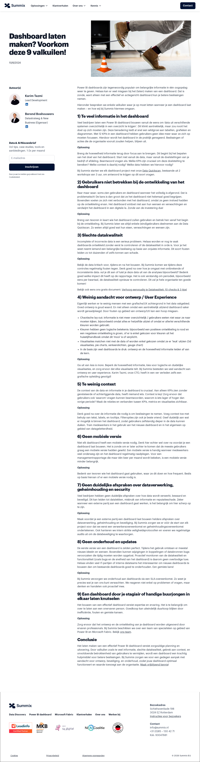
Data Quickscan (151, 171)
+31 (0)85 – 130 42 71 (162, 731)
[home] (15, 5)
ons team (125, 632)
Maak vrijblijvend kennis (154, 665)
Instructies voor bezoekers (165, 716)
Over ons (100, 714)
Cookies (14, 756)
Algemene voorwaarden (93, 756)
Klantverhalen (60, 5)
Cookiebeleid (14, 177)
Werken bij (114, 714)
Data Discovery (17, 714)
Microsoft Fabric (64, 714)
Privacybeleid (52, 756)
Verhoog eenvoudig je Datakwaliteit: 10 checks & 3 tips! (154, 290)
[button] (39, 5)
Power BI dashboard (40, 714)
